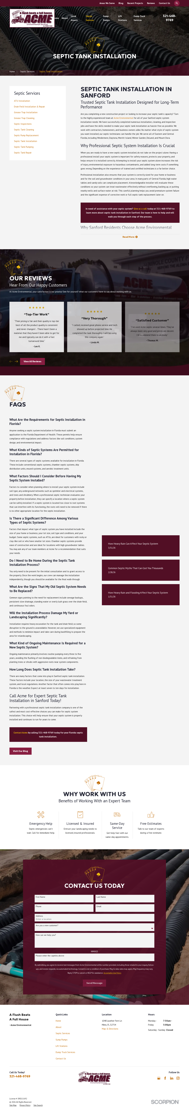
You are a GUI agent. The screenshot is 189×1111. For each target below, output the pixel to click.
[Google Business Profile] (158, 1078)
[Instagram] (178, 1078)
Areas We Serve (107, 3)
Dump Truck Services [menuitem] (139, 18)
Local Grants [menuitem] (74, 18)
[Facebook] (165, 1078)
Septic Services (63, 1033)
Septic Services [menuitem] (90, 18)
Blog (121, 3)
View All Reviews (32, 361)
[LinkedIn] (171, 1078)
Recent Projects (135, 3)
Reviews (151, 3)
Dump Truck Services (65, 1052)
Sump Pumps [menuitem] (106, 18)
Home (58, 1020)
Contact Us (164, 3)
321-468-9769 (19, 1076)
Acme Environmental (123, 118)
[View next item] (16, 361)
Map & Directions (110, 1028)
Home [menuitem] (56, 18)
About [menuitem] (65, 18)
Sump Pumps (61, 1039)
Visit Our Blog (16, 751)
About (58, 1027)
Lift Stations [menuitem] (122, 18)
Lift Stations (61, 1046)
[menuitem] (37, 101)
